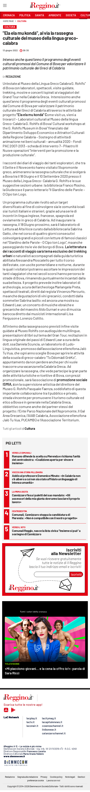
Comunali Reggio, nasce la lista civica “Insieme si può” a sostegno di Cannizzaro (46, 532)
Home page (8, 21)
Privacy (44, 777)
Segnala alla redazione (27, 777)
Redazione (10, 777)
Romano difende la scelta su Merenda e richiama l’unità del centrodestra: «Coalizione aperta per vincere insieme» (46, 459)
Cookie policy (56, 777)
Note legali (70, 777)
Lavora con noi (53, 780)
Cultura (21, 21)
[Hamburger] (5, 6)
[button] (83, 23)
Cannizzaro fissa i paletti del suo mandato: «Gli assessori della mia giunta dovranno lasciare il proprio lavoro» (46, 498)
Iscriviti (76, 574)
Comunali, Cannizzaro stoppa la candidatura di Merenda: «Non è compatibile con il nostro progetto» (45, 516)
